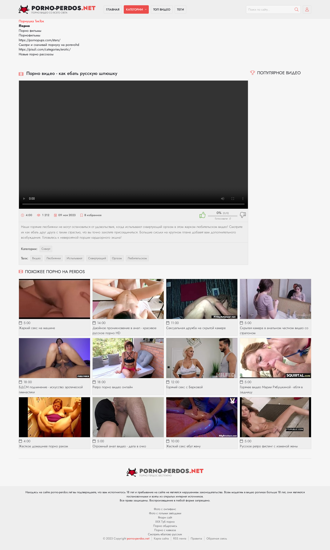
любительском (137, 258)
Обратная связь (216, 538)
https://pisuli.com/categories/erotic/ (45, 49)
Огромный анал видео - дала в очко (119, 446)
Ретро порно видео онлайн (113, 387)
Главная (112, 9)
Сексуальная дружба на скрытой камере (196, 327)
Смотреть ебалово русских (165, 534)
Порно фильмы (30, 30)
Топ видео (161, 9)
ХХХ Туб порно (165, 521)
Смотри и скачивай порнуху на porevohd (49, 44)
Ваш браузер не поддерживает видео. (133, 145)
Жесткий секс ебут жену (183, 446)
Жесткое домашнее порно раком (43, 446)
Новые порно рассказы (36, 54)
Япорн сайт (165, 517)
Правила (196, 538)
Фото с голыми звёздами (165, 513)
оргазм (117, 258)
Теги (180, 9)
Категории (134, 9)
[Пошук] (296, 9)
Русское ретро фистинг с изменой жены (269, 446)
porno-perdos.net (138, 538)
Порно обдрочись (165, 526)
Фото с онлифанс (165, 509)
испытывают (74, 258)
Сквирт (45, 249)
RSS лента (179, 538)
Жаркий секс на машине (37, 327)
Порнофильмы (29, 35)
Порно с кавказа (165, 530)
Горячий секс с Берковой (184, 387)
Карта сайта (161, 538)
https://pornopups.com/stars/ (39, 40)
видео (36, 258)
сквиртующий (97, 258)
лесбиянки (54, 258)
